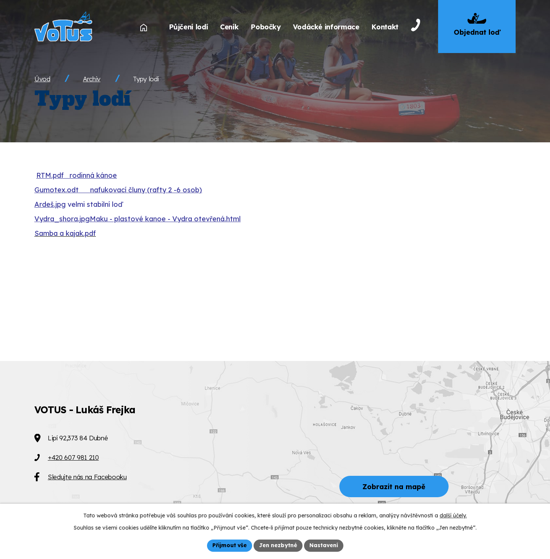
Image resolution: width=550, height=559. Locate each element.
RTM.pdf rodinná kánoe (76, 175)
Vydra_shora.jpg (62, 218)
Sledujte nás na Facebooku (87, 477)
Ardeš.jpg (50, 204)
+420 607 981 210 (73, 457)
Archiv (91, 79)
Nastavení (323, 545)
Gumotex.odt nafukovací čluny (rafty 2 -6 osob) (118, 189)
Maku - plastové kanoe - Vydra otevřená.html (165, 218)
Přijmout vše (229, 545)
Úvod (42, 79)
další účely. (453, 515)
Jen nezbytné (278, 545)
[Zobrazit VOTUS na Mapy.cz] (275, 460)
